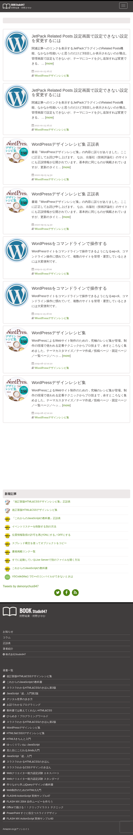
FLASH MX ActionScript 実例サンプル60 (30, 818)
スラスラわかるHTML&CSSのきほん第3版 (31, 687)
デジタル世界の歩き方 (20, 699)
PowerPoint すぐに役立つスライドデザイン (32, 813)
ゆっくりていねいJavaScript (23, 744)
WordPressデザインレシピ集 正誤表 (65, 144)
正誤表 (7, 643)
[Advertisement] (66, 456)
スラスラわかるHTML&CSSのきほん (28, 761)
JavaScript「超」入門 (19, 756)
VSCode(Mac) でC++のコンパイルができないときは (42, 576)
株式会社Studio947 (14, 654)
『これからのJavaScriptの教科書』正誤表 (36, 518)
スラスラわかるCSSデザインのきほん (29, 767)
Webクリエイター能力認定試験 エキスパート (33, 773)
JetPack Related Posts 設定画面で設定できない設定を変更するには (80, 38)
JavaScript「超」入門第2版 (22, 693)
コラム (7, 637)
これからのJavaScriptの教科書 (30, 568)
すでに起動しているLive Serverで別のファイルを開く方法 (46, 559)
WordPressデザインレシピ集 (52, 75)
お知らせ (8, 631)
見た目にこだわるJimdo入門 (23, 750)
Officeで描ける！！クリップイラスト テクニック (35, 807)
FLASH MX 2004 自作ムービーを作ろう (30, 801)
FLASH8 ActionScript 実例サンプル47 (28, 795)
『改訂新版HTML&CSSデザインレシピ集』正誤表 (41, 501)
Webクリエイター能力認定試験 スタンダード (33, 778)
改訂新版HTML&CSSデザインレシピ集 (34, 509)
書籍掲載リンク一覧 (23, 551)
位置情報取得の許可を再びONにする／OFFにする (41, 534)
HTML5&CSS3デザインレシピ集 (26, 733)
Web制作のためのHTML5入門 (24, 790)
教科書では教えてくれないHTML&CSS (29, 710)
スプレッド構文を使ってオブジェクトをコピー (39, 543)
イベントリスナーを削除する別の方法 (34, 526)
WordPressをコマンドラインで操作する (69, 243)
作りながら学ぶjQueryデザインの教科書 (30, 784)
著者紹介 (8, 648)
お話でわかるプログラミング (23, 704)
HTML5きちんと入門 (19, 738)
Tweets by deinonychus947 (21, 586)
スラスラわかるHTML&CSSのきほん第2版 (31, 721)
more (49, 63)
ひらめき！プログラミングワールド (27, 716)
